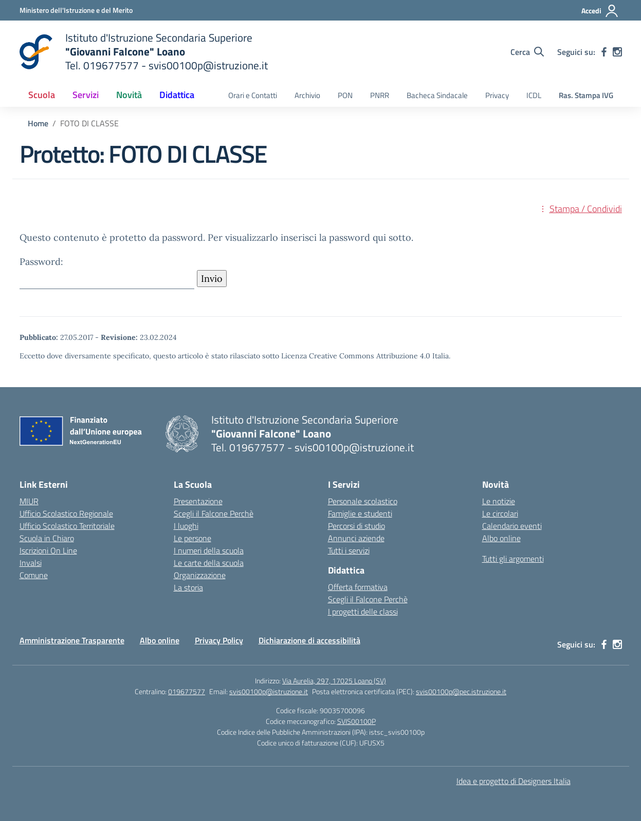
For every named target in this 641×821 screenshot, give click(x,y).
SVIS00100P (356, 721)
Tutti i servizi (349, 550)
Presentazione (198, 501)
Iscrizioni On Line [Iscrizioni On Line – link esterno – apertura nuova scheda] (48, 550)
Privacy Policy (219, 640)
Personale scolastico (362, 501)
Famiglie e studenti (360, 513)
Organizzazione (200, 575)
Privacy (497, 95)
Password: (107, 272)
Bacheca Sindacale (437, 95)
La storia (188, 587)
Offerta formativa (358, 587)
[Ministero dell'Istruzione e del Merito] (76, 10)
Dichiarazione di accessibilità (309, 640)
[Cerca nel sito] (527, 52)
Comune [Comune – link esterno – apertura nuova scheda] (34, 575)
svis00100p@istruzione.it (268, 691)
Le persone (192, 538)
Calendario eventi (512, 526)
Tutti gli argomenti (513, 558)
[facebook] (604, 51)
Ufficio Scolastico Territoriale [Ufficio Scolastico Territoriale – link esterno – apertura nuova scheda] (67, 526)
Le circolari (500, 513)
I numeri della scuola (209, 550)
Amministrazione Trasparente (72, 640)
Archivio (307, 95)
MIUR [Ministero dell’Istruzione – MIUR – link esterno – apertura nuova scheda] (29, 501)
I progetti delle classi (363, 611)
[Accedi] (600, 11)
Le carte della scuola (209, 563)
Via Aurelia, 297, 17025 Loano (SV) (334, 680)
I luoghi (186, 526)
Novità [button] (129, 95)
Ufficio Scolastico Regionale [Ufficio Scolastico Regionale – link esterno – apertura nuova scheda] (66, 513)
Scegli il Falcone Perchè (213, 513)
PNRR (379, 95)
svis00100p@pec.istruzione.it (461, 691)
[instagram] (617, 51)
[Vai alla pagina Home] (38, 123)
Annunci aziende (356, 538)
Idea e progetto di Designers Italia (513, 781)
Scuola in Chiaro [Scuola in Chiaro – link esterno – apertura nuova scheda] (47, 538)
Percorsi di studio (356, 526)
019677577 (186, 691)
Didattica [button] (176, 95)
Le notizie (498, 501)
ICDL (533, 95)
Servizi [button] (85, 95)
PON (345, 95)
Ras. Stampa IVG (586, 95)
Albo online (501, 538)
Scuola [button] (41, 95)
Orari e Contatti (252, 95)
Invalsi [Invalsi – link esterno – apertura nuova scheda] (31, 563)
